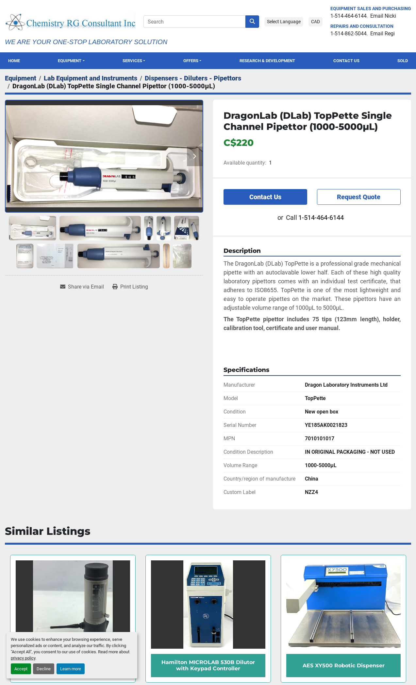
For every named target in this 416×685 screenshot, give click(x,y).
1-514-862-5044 (348, 33)
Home (14, 60)
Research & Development (267, 60)
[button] (71, 60)
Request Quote (358, 197)
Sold (402, 60)
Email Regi (382, 33)
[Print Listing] (130, 287)
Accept (20, 668)
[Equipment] (20, 78)
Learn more (70, 668)
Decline (44, 668)
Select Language (284, 21)
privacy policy (23, 658)
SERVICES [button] (132, 60)
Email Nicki (383, 16)
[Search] (194, 21)
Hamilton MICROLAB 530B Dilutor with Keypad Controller (208, 665)
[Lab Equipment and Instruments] (90, 78)
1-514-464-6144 (348, 16)
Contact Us (346, 60)
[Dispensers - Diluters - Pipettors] (193, 78)
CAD (315, 21)
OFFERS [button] (190, 60)
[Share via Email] (82, 287)
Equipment (69, 60)
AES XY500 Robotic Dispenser (344, 665)
